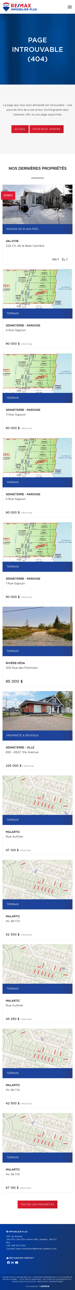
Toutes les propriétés (37, 1205)
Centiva (44, 1286)
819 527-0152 (19, 1246)
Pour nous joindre (46, 129)
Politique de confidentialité (57, 1279)
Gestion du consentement (50, 1281)
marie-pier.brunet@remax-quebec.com (36, 1249)
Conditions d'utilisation (24, 1281)
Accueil (20, 129)
